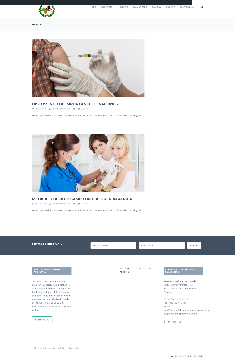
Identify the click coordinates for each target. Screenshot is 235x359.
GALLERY (124, 268)
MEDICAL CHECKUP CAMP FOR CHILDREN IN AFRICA (82, 199)
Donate (170, 7)
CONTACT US (186, 7)
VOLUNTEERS (139, 7)
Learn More (42, 320)
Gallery (156, 7)
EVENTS (123, 7)
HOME (93, 7)
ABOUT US (108, 7)
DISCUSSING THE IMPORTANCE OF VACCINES (75, 104)
